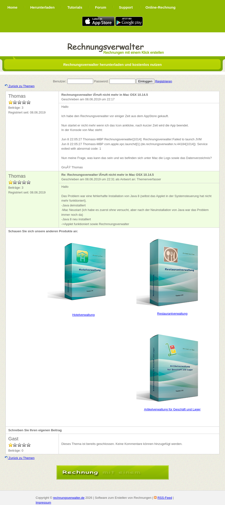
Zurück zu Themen (20, 86)
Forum (100, 7)
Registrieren (163, 81)
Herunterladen (42, 7)
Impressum (43, 502)
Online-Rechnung (161, 7)
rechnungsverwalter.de (69, 497)
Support (126, 7)
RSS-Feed (165, 497)
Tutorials (74, 7)
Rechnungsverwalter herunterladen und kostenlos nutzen (112, 64)
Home (12, 7)
